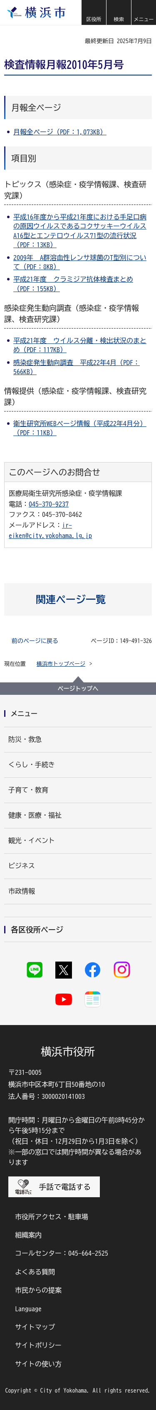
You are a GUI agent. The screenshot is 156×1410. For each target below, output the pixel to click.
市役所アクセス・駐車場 (51, 1216)
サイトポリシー (38, 1345)
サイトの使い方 (38, 1364)
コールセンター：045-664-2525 (61, 1253)
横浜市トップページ (61, 664)
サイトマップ (35, 1327)
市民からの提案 (38, 1290)
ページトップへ (78, 689)
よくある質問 (35, 1272)
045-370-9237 (49, 504)
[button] (93, 12)
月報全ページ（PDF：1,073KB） (59, 132)
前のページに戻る (35, 641)
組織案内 (28, 1235)
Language (28, 1308)
